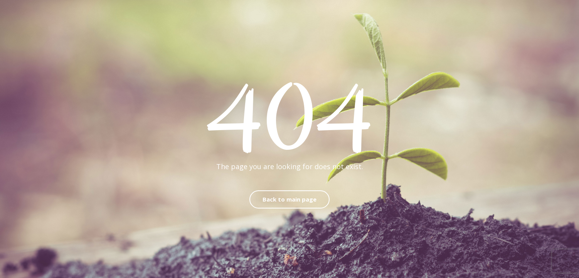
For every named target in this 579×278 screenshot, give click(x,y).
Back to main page (289, 199)
